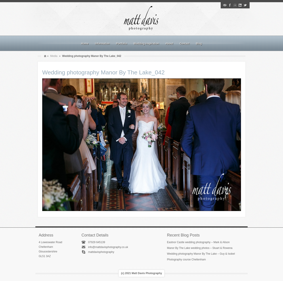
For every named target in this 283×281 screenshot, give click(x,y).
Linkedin (240, 5)
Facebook (230, 5)
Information (102, 43)
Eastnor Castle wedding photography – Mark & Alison (198, 242)
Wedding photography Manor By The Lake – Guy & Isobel (201, 253)
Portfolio (121, 43)
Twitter (245, 5)
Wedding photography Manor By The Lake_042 (103, 72)
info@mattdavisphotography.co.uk (108, 247)
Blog (199, 43)
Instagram (235, 5)
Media (53, 56)
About (169, 43)
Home (84, 43)
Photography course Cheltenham (186, 259)
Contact (184, 43)
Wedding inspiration (146, 43)
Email (225, 5)
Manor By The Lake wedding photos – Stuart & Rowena (199, 248)
